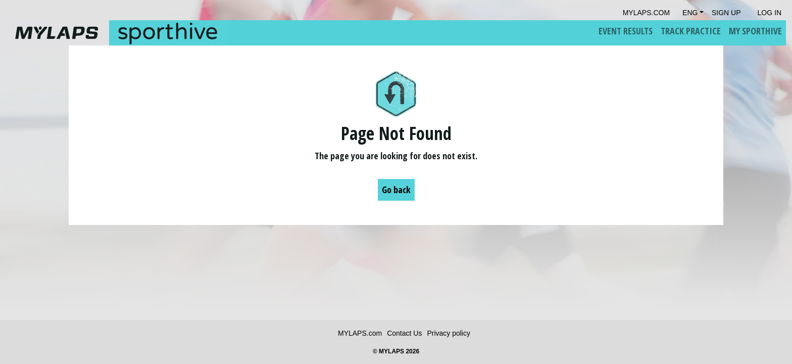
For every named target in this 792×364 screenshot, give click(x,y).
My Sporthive (755, 31)
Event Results (626, 31)
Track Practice (691, 31)
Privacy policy (448, 333)
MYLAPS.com (360, 333)
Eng (690, 13)
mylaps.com (646, 13)
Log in (769, 13)
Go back (396, 190)
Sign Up (726, 13)
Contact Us (404, 333)
